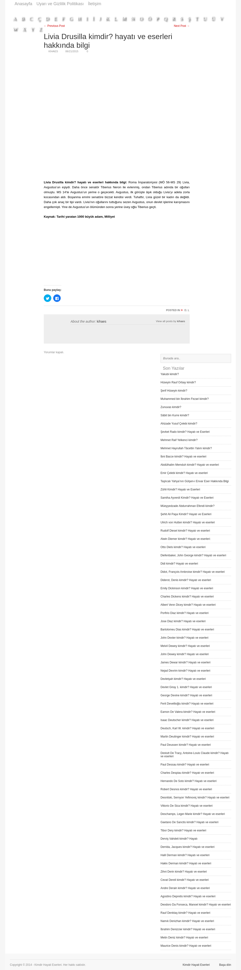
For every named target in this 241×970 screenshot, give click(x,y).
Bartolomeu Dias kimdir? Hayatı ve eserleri (187, 629)
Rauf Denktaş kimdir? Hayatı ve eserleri (185, 912)
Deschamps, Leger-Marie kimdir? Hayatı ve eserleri (193, 814)
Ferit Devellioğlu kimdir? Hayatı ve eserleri (187, 703)
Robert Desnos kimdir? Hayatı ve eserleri (186, 789)
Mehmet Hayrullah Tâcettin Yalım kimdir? (186, 448)
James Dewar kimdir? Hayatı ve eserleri (185, 662)
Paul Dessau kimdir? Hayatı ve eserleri (185, 764)
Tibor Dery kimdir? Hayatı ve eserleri (183, 830)
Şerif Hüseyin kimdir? (174, 390)
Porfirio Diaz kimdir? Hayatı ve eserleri (185, 613)
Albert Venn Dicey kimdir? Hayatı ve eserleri (188, 604)
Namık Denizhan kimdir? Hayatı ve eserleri (187, 921)
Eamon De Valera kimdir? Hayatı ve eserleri (188, 711)
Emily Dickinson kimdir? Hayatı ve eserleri (187, 588)
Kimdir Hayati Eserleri (196, 964)
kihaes (101, 321)
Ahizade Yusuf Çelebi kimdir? (179, 423)
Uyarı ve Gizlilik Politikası (60, 3)
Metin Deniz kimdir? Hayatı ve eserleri (184, 937)
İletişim (94, 3)
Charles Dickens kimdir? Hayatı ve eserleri (187, 596)
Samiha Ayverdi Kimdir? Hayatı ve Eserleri (187, 497)
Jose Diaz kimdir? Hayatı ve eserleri (183, 621)
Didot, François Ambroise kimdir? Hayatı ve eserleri (193, 571)
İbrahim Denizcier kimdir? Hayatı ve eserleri (188, 929)
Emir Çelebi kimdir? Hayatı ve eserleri (184, 473)
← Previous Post (54, 26)
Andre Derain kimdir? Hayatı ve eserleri (185, 888)
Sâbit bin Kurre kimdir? (175, 415)
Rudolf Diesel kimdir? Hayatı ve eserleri (185, 530)
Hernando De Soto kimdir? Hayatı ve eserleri (189, 781)
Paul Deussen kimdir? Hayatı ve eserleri (186, 744)
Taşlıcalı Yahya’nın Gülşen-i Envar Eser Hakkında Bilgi (195, 481)
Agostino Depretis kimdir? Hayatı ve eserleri (188, 896)
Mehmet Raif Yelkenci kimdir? (179, 440)
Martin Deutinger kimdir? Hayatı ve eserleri (187, 736)
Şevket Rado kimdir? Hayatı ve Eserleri (185, 431)
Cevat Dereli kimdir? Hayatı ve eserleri (185, 880)
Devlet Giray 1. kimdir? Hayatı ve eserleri (186, 687)
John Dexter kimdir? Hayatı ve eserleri (184, 637)
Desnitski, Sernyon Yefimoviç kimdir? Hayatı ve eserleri (195, 797)
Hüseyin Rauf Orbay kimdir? (178, 382)
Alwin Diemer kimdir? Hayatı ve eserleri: (186, 539)
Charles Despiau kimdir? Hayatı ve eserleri (187, 772)
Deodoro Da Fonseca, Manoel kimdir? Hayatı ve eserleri (196, 904)
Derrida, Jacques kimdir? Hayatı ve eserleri (187, 847)
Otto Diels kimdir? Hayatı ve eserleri (183, 547)
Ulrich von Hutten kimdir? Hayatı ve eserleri (188, 522)
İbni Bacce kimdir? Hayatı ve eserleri (183, 456)
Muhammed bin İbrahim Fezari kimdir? (185, 399)
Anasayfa (23, 3)
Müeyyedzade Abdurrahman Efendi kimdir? (187, 506)
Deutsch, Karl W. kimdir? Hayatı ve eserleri (187, 728)
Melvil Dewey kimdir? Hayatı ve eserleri (185, 646)
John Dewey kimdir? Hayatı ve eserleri (185, 654)
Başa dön (225, 964)
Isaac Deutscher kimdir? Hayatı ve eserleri (187, 720)
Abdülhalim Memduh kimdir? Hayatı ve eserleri (190, 464)
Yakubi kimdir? (170, 374)
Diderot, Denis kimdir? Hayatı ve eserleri (186, 580)
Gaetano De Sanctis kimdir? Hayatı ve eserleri (189, 822)
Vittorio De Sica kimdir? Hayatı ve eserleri (187, 805)
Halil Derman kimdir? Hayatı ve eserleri (185, 855)
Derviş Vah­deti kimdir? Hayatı (179, 838)
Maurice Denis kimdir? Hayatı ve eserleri (186, 945)
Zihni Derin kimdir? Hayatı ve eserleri (184, 871)
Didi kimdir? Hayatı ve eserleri (179, 563)
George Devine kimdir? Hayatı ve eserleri (186, 695)
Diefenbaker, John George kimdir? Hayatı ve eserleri (193, 555)
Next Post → (182, 26)
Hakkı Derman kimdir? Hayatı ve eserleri (186, 863)
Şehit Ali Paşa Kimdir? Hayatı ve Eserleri (186, 514)
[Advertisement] (145, 10)
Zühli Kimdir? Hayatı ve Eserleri (180, 489)
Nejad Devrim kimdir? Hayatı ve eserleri (185, 670)
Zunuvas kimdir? (171, 407)
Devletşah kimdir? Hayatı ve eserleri (183, 679)
